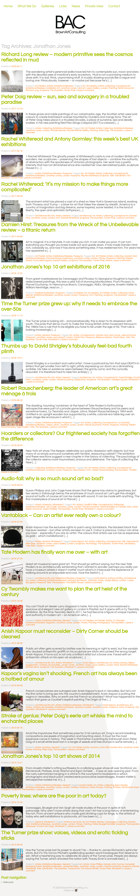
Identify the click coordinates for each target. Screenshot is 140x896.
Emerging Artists (34, 866)
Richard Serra (32, 667)
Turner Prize (69, 90)
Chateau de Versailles (49, 665)
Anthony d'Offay (115, 578)
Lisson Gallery (93, 88)
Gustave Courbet (83, 707)
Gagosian (50, 623)
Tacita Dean (119, 337)
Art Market (90, 128)
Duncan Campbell (125, 864)
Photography (103, 623)
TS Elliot (133, 470)
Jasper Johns (52, 425)
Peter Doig (104, 130)
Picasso (117, 787)
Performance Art (126, 88)
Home (8, 6)
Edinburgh (119, 505)
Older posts (7, 882)
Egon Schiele (121, 785)
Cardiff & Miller (90, 505)
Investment (67, 258)
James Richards (71, 866)
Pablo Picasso (96, 787)
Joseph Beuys (111, 580)
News (76, 6)
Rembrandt (127, 787)
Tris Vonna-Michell (89, 868)
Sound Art (37, 509)
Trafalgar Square (119, 380)
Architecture (85, 216)
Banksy (123, 663)
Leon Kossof (59, 337)
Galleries (47, 6)
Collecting (110, 86)
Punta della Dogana (42, 260)
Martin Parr (79, 337)
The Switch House (74, 582)
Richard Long (32, 90)
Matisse (74, 787)
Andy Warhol (100, 578)
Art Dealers (40, 86)
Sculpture (44, 90)
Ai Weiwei (78, 293)
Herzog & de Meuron (77, 580)
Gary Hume (114, 335)
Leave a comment (85, 90)
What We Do (27, 6)
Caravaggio (111, 822)
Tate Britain (120, 176)
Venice (108, 260)
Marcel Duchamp (65, 380)
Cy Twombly (124, 423)
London (104, 88)
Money (102, 258)
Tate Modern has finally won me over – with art (54, 552)
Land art (81, 88)
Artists (50, 86)
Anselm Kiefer (86, 785)
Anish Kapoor (77, 541)
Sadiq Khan (80, 380)
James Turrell (67, 665)
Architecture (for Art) (45, 216)
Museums (67, 173)
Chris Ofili (104, 747)
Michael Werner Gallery (78, 130)
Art (83, 86)
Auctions (46, 747)
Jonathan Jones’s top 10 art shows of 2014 (50, 756)
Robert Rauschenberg (103, 470)
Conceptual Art (123, 86)
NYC (58, 218)
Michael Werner (58, 130)
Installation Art (53, 88)
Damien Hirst (131, 256)
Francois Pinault (53, 258)
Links (63, 6)
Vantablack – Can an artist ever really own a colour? (61, 515)
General (66, 216)
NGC (129, 507)
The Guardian (56, 90)
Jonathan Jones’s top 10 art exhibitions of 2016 (55, 267)
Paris (116, 665)
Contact (114, 6)
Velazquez (31, 826)
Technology (91, 543)
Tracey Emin (74, 868)
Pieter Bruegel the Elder (103, 824)
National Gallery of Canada (113, 507)
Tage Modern (22, 427)
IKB (123, 541)
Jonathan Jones (68, 88)
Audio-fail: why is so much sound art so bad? (52, 478)
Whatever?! (53, 339)
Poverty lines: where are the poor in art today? (53, 796)
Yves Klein (31, 546)
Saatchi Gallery (60, 260)
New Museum (79, 470)
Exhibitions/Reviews (63, 86)
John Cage (51, 507)
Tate (112, 176)
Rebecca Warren (104, 337)
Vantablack (129, 543)
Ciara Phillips (96, 864)
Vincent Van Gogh (45, 826)
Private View (94, 6)
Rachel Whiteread (89, 176)
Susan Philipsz (50, 509)
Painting (113, 88)
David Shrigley (125, 377)
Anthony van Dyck (72, 822)
